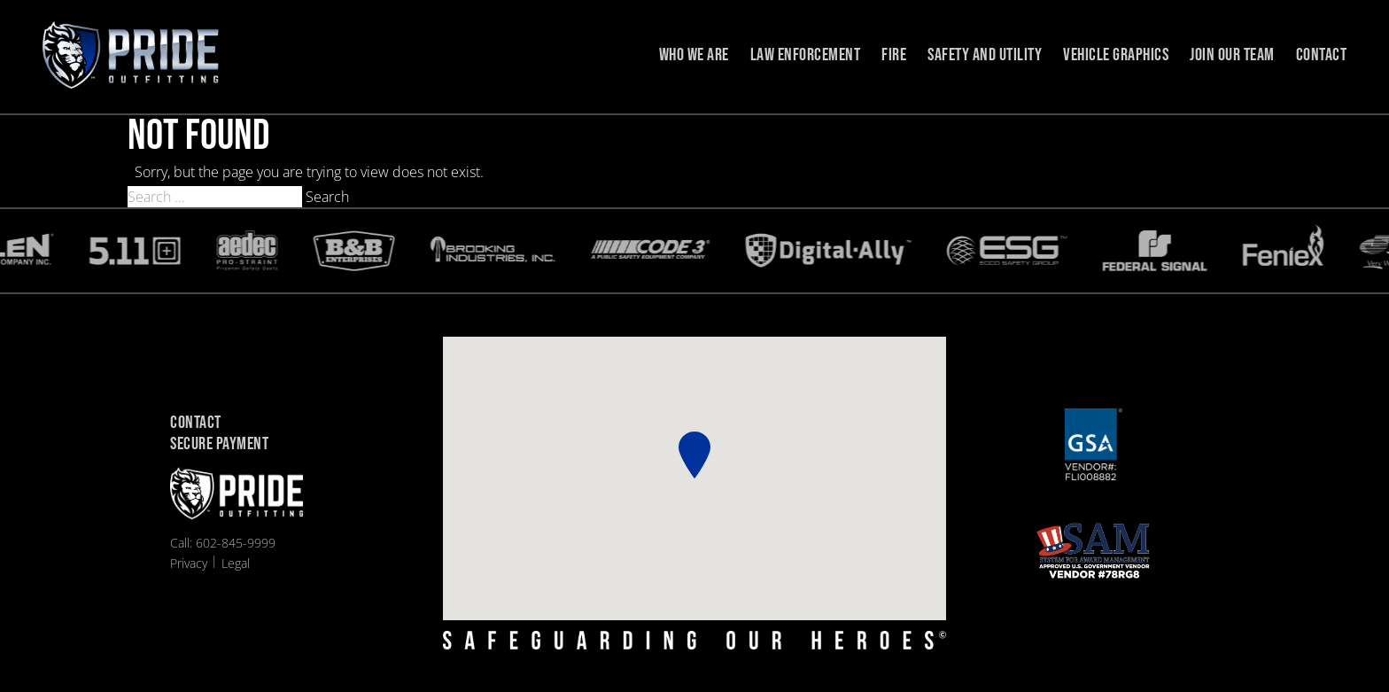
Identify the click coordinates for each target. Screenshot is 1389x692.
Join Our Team (1232, 55)
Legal (235, 563)
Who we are (694, 55)
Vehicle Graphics (1115, 55)
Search (327, 196)
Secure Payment (219, 445)
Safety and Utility (984, 55)
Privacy (188, 563)
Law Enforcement (805, 55)
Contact (1321, 55)
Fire (893, 55)
